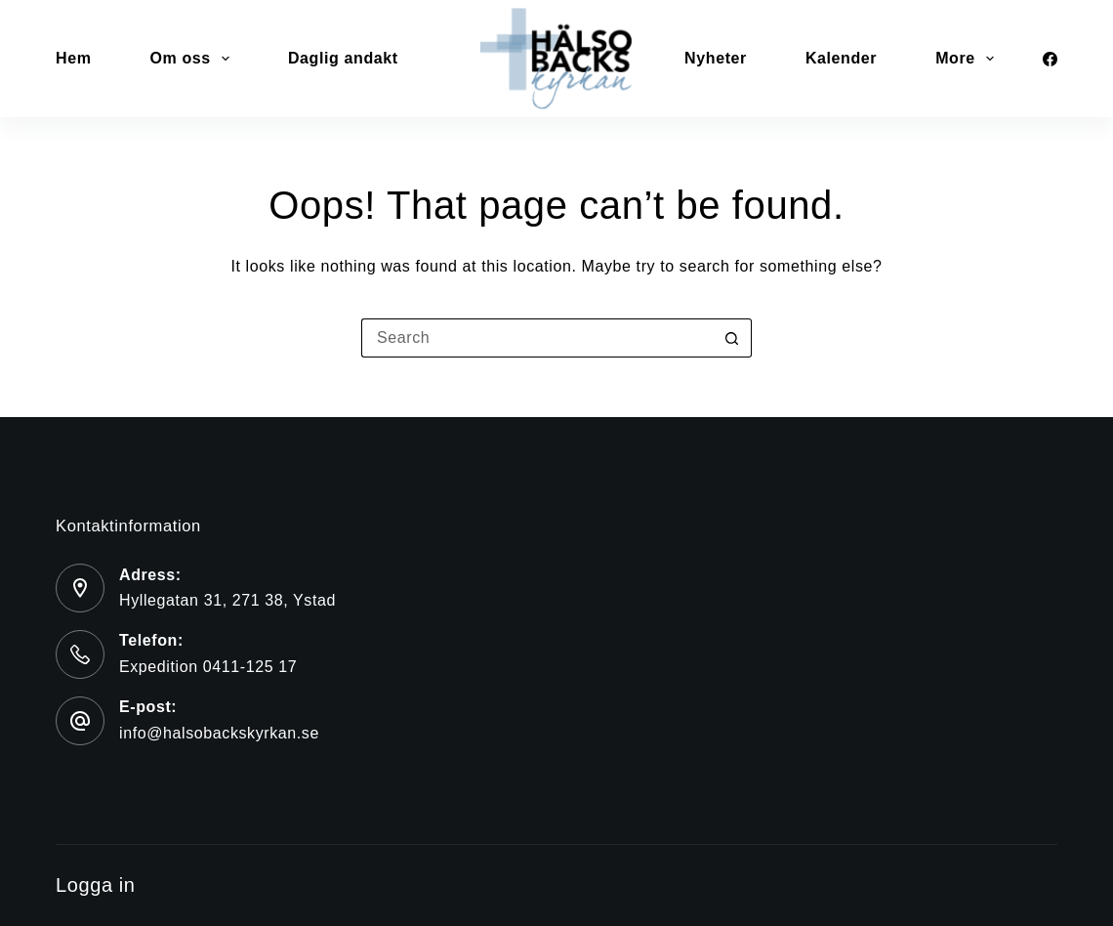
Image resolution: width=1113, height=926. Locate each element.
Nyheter (715, 58)
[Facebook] (1050, 59)
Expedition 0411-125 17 (208, 666)
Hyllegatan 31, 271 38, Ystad (227, 600)
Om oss (192, 58)
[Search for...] (537, 338)
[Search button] (732, 338)
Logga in (96, 885)
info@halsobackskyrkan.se (219, 733)
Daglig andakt (343, 58)
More (968, 58)
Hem (73, 58)
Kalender (841, 58)
